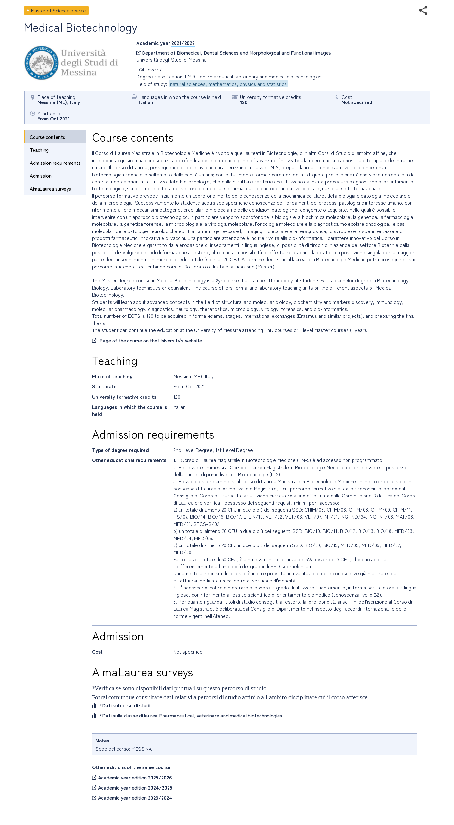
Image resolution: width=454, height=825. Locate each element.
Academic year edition (132, 777)
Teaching (39, 149)
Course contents (47, 136)
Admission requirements (55, 162)
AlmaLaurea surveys (50, 188)
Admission (41, 175)
